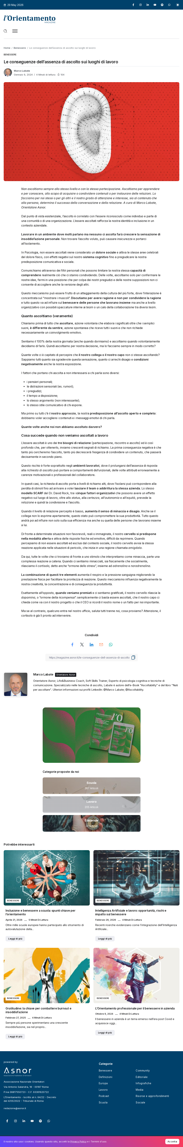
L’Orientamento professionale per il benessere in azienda (135, 1008)
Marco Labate (22, 70)
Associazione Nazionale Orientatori (24, 1081)
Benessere (20, 48)
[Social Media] (133, 5)
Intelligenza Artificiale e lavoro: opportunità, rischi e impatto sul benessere (130, 912)
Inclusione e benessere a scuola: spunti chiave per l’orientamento (40, 912)
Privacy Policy (78, 1141)
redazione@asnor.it (15, 1108)
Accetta (172, 1141)
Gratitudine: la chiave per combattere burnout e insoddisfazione (38, 1010)
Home (7, 48)
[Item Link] (92, 785)
